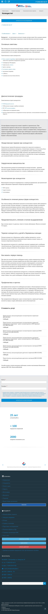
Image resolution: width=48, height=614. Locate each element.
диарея (10, 69)
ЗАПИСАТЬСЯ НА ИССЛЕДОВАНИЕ (24, 20)
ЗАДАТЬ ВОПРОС (24, 542)
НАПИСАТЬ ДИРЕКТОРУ (24, 546)
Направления (6, 480)
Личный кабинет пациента (9, 514)
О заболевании (6, 33)
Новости (4, 489)
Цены (14, 33)
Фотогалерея (6, 492)
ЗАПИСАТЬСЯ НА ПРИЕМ (24, 539)
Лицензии (5, 498)
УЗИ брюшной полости (8, 103)
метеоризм (5, 69)
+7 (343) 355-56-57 (41, 2)
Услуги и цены (6, 486)
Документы (5, 495)
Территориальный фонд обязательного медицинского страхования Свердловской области (24, 464)
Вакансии (24, 504)
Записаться (21, 33)
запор (13, 69)
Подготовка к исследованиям (10, 526)
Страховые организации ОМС (10, 532)
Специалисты (6, 483)
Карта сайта (5, 535)
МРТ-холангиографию (10, 108)
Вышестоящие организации (9, 501)
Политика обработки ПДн (9, 529)
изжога (11, 64)
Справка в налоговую (8, 523)
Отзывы (4, 520)
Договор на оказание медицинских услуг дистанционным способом (20, 550)
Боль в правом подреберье (9, 59)
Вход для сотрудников (8, 517)
